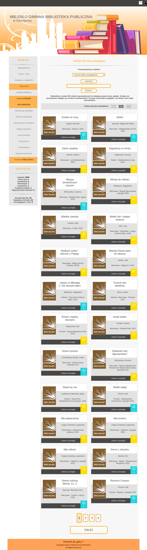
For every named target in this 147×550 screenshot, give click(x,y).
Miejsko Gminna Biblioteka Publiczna (51, 17)
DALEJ (88, 529)
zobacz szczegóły (68, 137)
